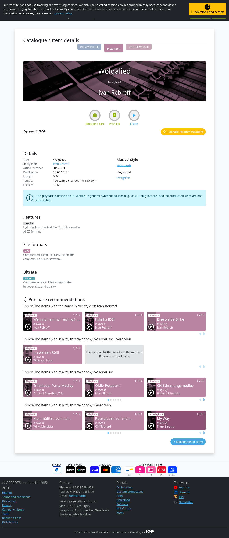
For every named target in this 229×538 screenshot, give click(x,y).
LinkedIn (184, 492)
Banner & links (11, 518)
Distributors (10, 522)
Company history (13, 509)
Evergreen (123, 178)
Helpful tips (124, 508)
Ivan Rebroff (61, 164)
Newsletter (186, 502)
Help (120, 496)
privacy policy (63, 13)
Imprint (7, 493)
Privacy (6, 505)
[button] (89, 47)
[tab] (108, 400)
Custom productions (130, 492)
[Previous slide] (200, 334)
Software (122, 504)
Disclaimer (9, 501)
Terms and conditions (16, 497)
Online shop (125, 487)
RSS (181, 497)
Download (123, 500)
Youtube (184, 487)
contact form (77, 496)
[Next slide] (204, 334)
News (120, 513)
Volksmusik (124, 165)
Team (5, 514)
